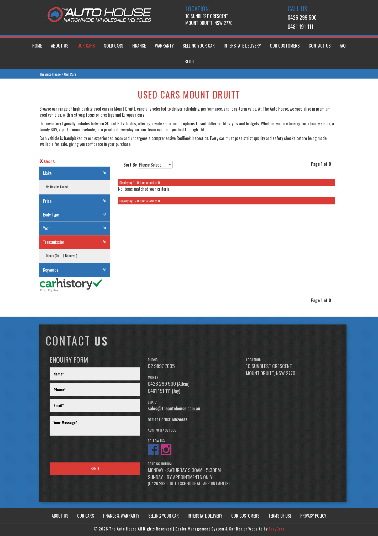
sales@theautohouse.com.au (174, 408)
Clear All (50, 161)
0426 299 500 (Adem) (169, 383)
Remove (70, 255)
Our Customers (285, 45)
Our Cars (86, 45)
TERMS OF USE (279, 516)
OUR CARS (85, 516)
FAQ (343, 45)
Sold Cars (113, 45)
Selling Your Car (199, 45)
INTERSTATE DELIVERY (205, 516)
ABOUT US (60, 516)
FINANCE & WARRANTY (121, 516)
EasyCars (276, 529)
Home (37, 45)
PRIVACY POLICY (313, 516)
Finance (139, 45)
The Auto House (50, 74)
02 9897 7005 (161, 365)
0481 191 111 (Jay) (164, 390)
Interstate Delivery (242, 45)
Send (95, 468)
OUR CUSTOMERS (245, 516)
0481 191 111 (300, 26)
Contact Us (320, 45)
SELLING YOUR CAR (163, 516)
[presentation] (89, 449)
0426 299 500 (302, 17)
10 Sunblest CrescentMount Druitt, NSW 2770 (209, 19)
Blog (189, 61)
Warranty (164, 45)
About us (60, 45)
